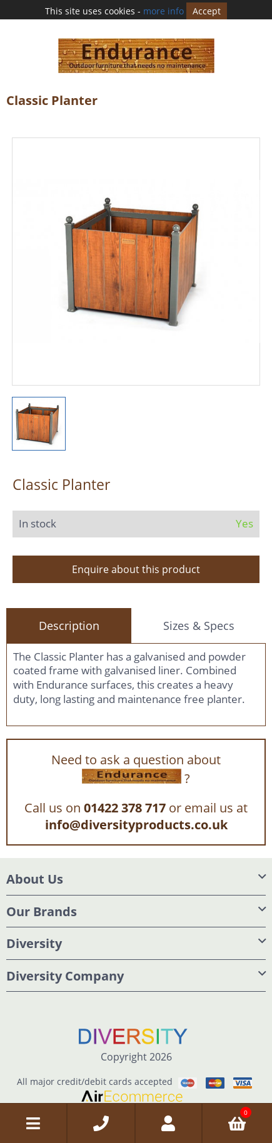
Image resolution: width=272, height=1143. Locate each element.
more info (163, 11)
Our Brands (41, 905)
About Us (34, 874)
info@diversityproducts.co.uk (136, 819)
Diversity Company (65, 970)
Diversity (34, 938)
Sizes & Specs (198, 619)
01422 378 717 (125, 802)
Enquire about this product (136, 564)
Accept (207, 11)
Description (69, 619)
